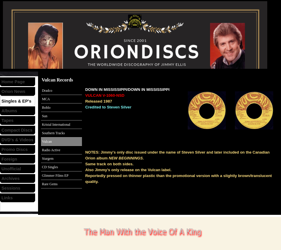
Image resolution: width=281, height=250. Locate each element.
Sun (44, 116)
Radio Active (51, 150)
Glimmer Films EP (55, 176)
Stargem (48, 159)
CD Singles (50, 167)
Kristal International (56, 125)
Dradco (47, 91)
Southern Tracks (53, 133)
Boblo (46, 108)
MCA (46, 99)
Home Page (13, 81)
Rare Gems (50, 184)
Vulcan (47, 142)
